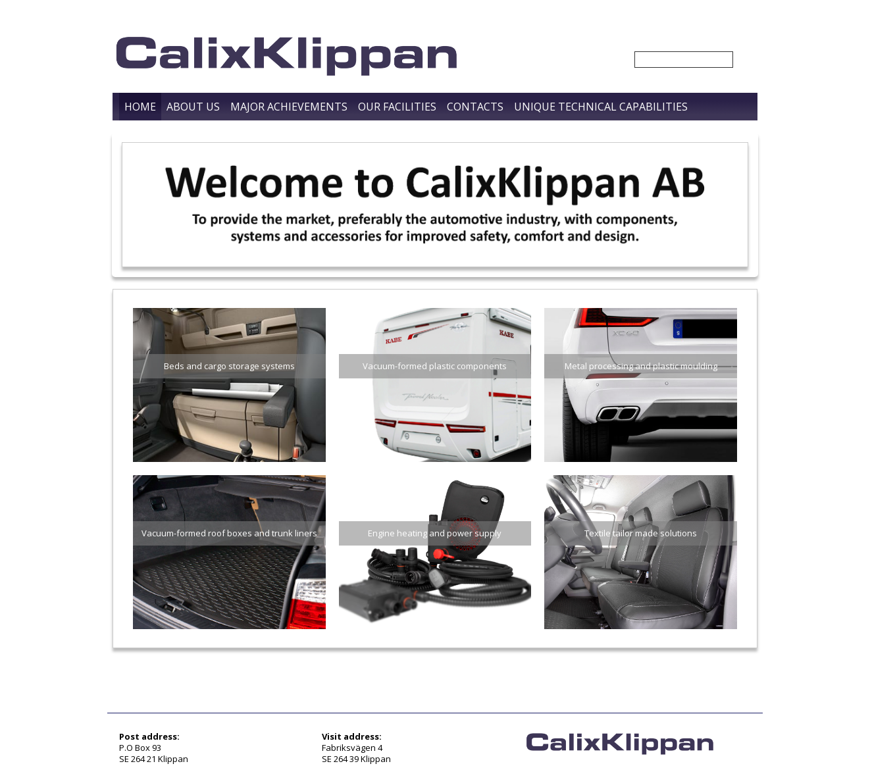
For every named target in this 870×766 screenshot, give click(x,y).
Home (140, 106)
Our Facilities (397, 106)
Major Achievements (288, 106)
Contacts (475, 106)
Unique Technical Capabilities (601, 106)
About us (193, 106)
